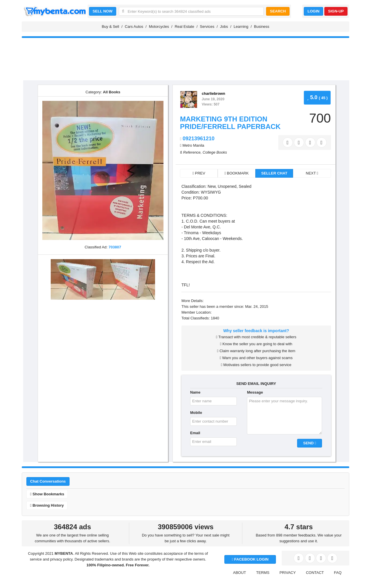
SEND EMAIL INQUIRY (256, 383)
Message (255, 392)
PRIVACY (287, 572)
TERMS (263, 572)
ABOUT (239, 572)
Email (195, 433)
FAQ (337, 572)
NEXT (312, 173)
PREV (198, 173)
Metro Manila (193, 145)
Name (195, 392)
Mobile (196, 412)
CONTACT (315, 572)
